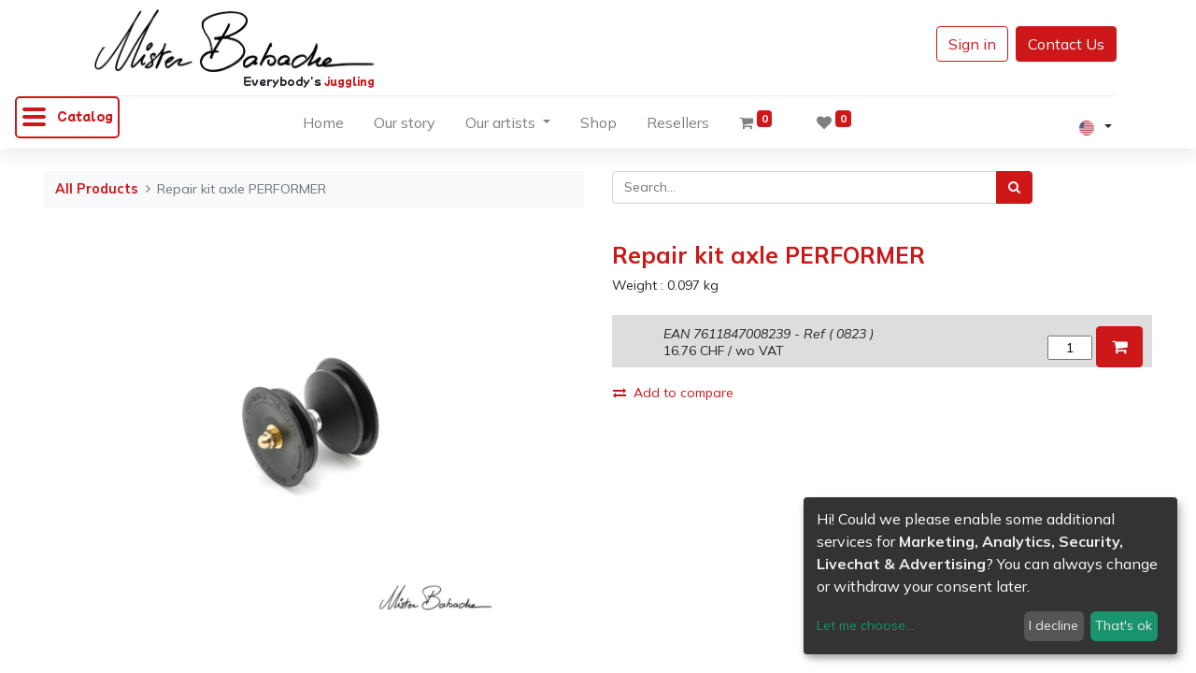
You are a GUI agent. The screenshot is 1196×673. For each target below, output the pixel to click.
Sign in (972, 44)
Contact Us (1066, 44)
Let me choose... (865, 625)
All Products (96, 188)
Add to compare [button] (673, 392)
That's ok (1123, 625)
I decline (1053, 625)
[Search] (1014, 187)
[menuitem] (323, 126)
